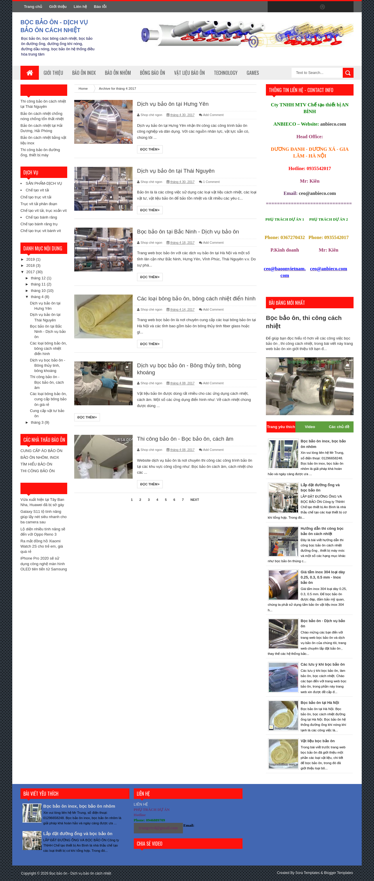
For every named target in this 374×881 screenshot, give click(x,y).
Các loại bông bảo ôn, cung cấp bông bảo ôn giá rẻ (48, 399)
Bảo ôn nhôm (118, 72)
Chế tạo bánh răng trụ (39, 224)
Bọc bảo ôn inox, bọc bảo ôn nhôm (82, 806)
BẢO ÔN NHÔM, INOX (39, 457)
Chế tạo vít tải (37, 190)
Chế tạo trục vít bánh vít (40, 231)
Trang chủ (33, 6)
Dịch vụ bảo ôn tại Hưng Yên (174, 104)
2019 (31, 259)
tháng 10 (39, 290)
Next (195, 508)
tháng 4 (38, 297)
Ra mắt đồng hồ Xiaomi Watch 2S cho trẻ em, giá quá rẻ (41, 546)
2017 (31, 272)
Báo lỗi (100, 6)
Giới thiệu (58, 6)
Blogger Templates (338, 873)
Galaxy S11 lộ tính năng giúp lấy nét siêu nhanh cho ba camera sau (43, 516)
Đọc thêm (150, 149)
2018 (31, 265)
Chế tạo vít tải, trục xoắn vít (43, 210)
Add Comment (213, 115)
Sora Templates (307, 873)
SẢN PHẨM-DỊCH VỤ (44, 183)
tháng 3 (38, 422)
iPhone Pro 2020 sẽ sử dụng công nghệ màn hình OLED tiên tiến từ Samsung (43, 563)
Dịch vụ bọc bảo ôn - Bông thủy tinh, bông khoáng (47, 365)
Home (84, 88)
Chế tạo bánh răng (41, 217)
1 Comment (211, 182)
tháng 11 (39, 284)
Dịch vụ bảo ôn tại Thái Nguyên (178, 171)
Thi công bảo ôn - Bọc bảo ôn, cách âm (47, 382)
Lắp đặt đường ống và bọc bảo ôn (81, 833)
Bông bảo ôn (152, 72)
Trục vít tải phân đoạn (38, 204)
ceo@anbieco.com (317, 193)
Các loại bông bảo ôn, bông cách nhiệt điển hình (48, 348)
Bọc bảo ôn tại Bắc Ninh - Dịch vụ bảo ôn (48, 331)
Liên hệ (80, 6)
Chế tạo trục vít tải (35, 197)
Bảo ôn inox (84, 72)
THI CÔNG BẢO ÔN (37, 471)
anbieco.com (333, 124)
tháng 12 (39, 278)
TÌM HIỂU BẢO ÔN (36, 464)
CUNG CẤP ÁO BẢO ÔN (41, 451)
